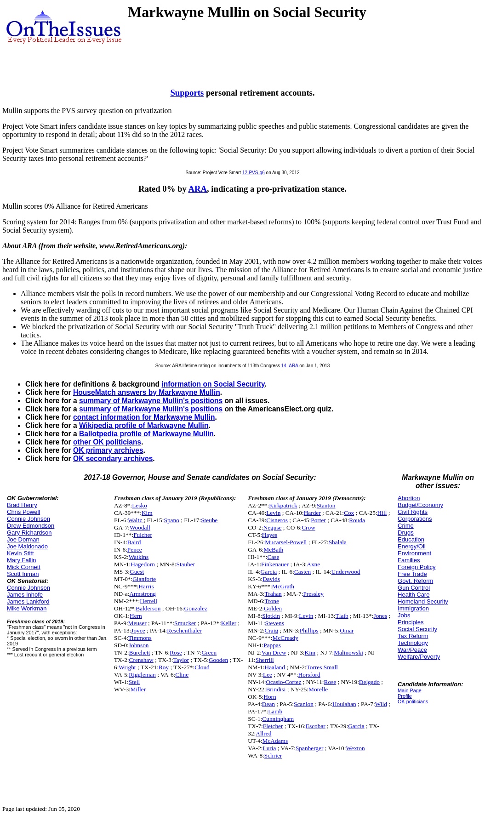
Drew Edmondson (30, 525)
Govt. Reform (415, 580)
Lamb (275, 711)
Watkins (138, 556)
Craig (272, 630)
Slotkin (271, 615)
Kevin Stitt (20, 553)
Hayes (269, 534)
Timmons (140, 637)
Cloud (202, 667)
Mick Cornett (23, 567)
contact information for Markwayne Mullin (144, 417)
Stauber (185, 564)
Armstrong (142, 593)
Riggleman (142, 674)
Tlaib (342, 615)
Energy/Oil (412, 546)
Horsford (309, 674)
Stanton (326, 505)
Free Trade (412, 573)
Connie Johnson (28, 518)
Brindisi (275, 689)
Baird (134, 542)
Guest (137, 571)
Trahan (273, 593)
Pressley (313, 593)
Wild (381, 704)
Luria (269, 748)
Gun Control (414, 587)
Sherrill (265, 659)
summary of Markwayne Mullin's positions (151, 401)
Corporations (415, 518)
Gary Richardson (29, 532)
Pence (134, 549)
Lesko (139, 505)
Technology (413, 642)
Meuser (137, 623)
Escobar (315, 726)
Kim (147, 512)
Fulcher (142, 534)
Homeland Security (423, 601)
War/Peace (412, 649)
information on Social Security (212, 384)
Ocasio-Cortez (283, 681)
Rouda (357, 520)
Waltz (135, 520)
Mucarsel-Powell (286, 542)
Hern (136, 615)
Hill (382, 512)
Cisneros (277, 520)
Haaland (275, 667)
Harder (312, 512)
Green (209, 652)
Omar (347, 630)
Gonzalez (195, 608)
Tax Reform (413, 636)
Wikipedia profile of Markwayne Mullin (143, 425)
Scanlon (304, 704)
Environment (414, 553)
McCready (285, 637)
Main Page (410, 690)
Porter (318, 520)
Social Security (417, 629)
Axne (313, 564)
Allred (263, 733)
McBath (273, 549)
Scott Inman (23, 573)
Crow (308, 527)
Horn (269, 696)
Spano (171, 520)
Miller (138, 689)
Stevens (274, 623)
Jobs (404, 615)
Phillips (309, 630)
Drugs (406, 532)
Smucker (185, 623)
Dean (268, 704)
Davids (271, 579)
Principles (410, 622)
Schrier (273, 755)
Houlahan (344, 704)
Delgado (369, 681)
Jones (380, 615)
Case (273, 556)
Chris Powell (23, 511)
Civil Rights (413, 511)
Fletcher (273, 726)
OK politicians (413, 701)
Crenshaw (141, 659)
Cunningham (278, 718)
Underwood (345, 571)
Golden (273, 608)
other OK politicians (107, 442)
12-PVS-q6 (253, 172)
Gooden (218, 659)
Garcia (269, 571)
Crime (406, 525)
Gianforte (144, 579)
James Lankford (28, 601)
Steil (134, 681)
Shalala (338, 542)
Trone (272, 601)
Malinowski (348, 652)
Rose (176, 652)
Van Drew (274, 652)
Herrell (148, 601)
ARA (197, 189)
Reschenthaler (184, 630)
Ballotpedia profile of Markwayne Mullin (146, 434)
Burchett (139, 652)
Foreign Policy (416, 567)
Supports (187, 92)
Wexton (355, 748)
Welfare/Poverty (419, 656)
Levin (273, 512)
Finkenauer (275, 564)
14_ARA (289, 365)
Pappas (272, 645)
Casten (302, 571)
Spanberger (309, 748)
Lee (267, 674)
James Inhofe (25, 594)
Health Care (413, 594)
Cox (349, 512)
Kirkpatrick (283, 505)
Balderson (148, 608)
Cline (181, 674)
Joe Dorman (23, 539)
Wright (127, 667)
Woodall (140, 527)
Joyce (138, 630)
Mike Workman (26, 608)
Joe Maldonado (27, 546)
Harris (146, 586)
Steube (209, 520)
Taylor (181, 659)
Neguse (272, 527)
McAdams (275, 740)
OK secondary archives (113, 458)
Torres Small (322, 667)
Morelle (318, 689)
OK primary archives (108, 450)
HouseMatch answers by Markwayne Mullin (146, 392)
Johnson (139, 645)
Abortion (409, 498)
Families (409, 560)
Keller (228, 623)
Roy (164, 667)
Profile (405, 696)
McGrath (283, 586)
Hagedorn (143, 564)
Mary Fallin (21, 560)
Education (411, 539)
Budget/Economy (420, 505)
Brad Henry (22, 505)
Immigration (413, 608)
